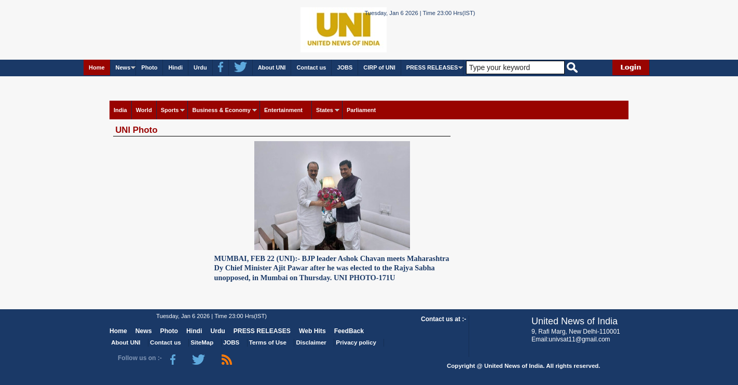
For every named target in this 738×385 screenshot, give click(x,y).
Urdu (200, 67)
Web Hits (312, 331)
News (123, 67)
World (144, 110)
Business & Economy (221, 110)
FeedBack (349, 331)
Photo (149, 67)
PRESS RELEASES (432, 67)
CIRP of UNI (379, 67)
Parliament (361, 110)
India (120, 110)
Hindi (175, 67)
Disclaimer (311, 342)
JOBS (344, 67)
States (324, 110)
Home (97, 67)
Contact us (311, 67)
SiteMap (201, 342)
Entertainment (283, 110)
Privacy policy (356, 342)
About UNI (272, 67)
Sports (170, 110)
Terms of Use (267, 342)
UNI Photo (136, 130)
